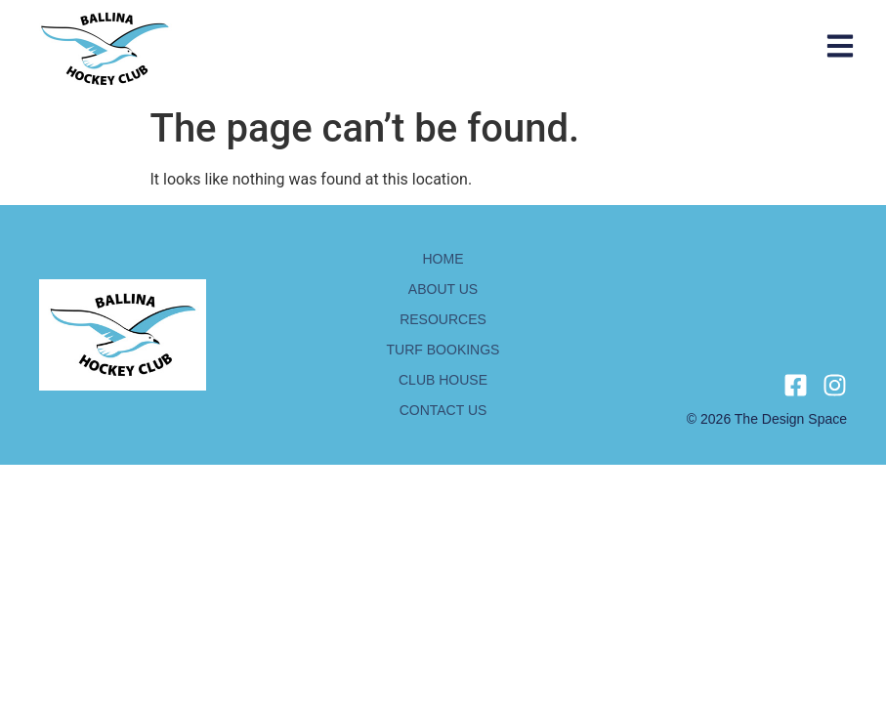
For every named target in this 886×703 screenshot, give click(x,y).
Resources (443, 319)
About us (443, 289)
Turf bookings (443, 349)
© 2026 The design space (767, 419)
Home (443, 259)
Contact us (443, 410)
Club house (443, 380)
